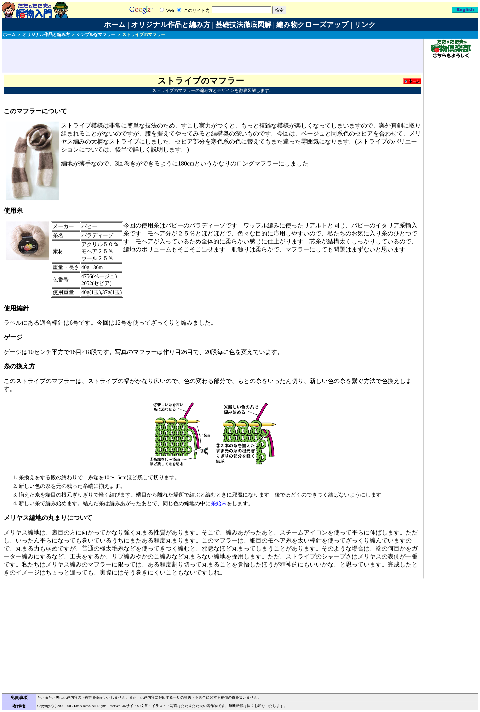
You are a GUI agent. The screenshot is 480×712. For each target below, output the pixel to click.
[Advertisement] (212, 56)
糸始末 (219, 503)
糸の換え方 (19, 366)
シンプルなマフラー (95, 34)
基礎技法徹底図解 (243, 25)
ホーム (115, 25)
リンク (365, 25)
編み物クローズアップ (312, 25)
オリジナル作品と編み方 (170, 25)
